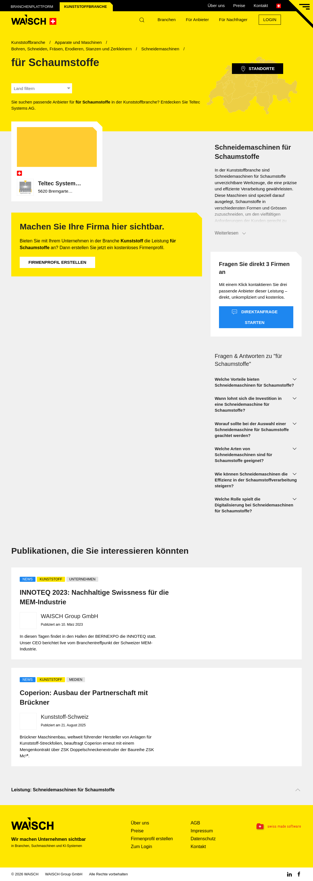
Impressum (202, 830)
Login (269, 19)
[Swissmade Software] (276, 827)
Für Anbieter (197, 19)
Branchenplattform (32, 6)
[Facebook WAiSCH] (299, 874)
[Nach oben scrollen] (298, 790)
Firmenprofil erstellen (57, 262)
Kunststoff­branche (85, 6)
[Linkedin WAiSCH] (289, 874)
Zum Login (141, 846)
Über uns (216, 5)
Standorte (257, 69)
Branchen (167, 19)
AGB (195, 823)
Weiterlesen (231, 233)
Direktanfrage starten (255, 317)
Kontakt (261, 5)
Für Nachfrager (233, 19)
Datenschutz (203, 838)
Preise (239, 5)
